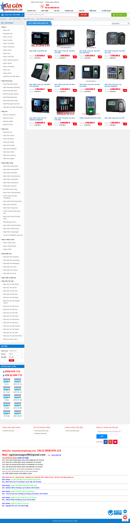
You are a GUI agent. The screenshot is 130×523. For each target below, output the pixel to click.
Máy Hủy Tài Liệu (7, 281)
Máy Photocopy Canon (10, 84)
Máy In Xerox (7, 50)
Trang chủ (31, 11)
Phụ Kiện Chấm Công (10, 189)
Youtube (125, 518)
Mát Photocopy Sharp (10, 97)
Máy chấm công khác (10, 204)
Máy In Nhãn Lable (8, 239)
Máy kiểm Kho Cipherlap (11, 257)
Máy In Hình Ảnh (8, 56)
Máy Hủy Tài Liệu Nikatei (11, 329)
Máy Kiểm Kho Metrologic (11, 263)
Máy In (4, 27)
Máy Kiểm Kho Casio (9, 267)
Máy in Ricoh (7, 73)
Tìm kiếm (84, 15)
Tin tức (56, 11)
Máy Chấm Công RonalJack (12, 225)
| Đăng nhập (49, 2)
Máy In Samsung (8, 43)
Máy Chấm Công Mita (10, 173)
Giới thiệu (44, 11)
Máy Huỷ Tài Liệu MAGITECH (12, 336)
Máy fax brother (8, 121)
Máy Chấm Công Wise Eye (45, 19)
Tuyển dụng (106, 11)
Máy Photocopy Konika (10, 100)
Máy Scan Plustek (9, 145)
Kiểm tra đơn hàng (37, 2)
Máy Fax (4, 111)
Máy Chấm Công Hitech (10, 179)
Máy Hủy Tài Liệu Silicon (11, 284)
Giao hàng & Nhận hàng (41, 430)
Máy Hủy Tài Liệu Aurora (11, 306)
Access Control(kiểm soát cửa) (13, 235)
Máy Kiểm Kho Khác (9, 273)
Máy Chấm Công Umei (10, 208)
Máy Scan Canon (8, 135)
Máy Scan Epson (8, 139)
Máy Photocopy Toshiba (10, 94)
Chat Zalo (125, 512)
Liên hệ (81, 11)
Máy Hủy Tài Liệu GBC (10, 313)
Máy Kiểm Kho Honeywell (11, 260)
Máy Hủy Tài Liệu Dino (10, 309)
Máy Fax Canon (8, 118)
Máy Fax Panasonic (9, 115)
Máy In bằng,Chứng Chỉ (10, 60)
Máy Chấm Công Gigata (10, 232)
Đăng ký (56, 2)
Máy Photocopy (7, 81)
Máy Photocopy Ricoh (10, 90)
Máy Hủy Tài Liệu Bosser (11, 319)
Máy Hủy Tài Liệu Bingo (10, 297)
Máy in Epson (7, 63)
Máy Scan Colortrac (9, 155)
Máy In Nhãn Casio (9, 242)
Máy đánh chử (7, 33)
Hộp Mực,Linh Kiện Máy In (11, 76)
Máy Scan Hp (7, 132)
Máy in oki (6, 70)
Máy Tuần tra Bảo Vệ (9, 278)
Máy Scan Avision (8, 152)
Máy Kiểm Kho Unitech (10, 270)
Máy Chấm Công (29, 19)
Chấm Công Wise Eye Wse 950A (90, 118)
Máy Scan (5, 129)
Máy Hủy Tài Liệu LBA (10, 291)
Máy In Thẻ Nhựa (8, 66)
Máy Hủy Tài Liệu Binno (10, 322)
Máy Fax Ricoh (8, 124)
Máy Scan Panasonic (10, 148)
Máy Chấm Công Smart (10, 166)
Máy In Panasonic (9, 47)
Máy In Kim (6, 53)
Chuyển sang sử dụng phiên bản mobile (64, 521)
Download (69, 11)
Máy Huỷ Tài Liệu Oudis (10, 316)
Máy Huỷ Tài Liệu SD (10, 287)
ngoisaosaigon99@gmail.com (27, 454)
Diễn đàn (92, 11)
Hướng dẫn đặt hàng (40, 433)
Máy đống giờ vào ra (9, 222)
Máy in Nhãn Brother (9, 246)
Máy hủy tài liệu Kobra (10, 339)
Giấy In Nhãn (7, 249)
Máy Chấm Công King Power (12, 201)
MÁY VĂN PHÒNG (15, 19)
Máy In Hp (6, 30)
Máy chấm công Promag (11, 228)
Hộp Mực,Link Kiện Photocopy (12, 107)
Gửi (102, 436)
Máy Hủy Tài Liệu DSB (10, 332)
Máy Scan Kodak (8, 142)
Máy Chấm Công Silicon (10, 182)
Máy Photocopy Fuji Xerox (11, 104)
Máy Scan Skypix (8, 158)
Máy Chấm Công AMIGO (11, 169)
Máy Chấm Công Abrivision (11, 192)
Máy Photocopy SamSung (11, 87)
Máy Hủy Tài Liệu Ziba (10, 294)
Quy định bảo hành (8, 430)
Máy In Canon (7, 37)
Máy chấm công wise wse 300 (114, 118)
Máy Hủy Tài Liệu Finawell (11, 326)
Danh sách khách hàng (72, 430)
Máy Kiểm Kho (7, 254)
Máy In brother (7, 40)
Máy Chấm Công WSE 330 (38, 51)
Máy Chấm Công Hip (9, 186)
